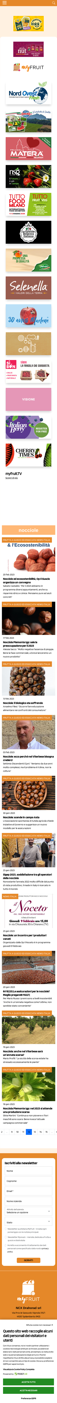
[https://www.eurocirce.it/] (28, 123)
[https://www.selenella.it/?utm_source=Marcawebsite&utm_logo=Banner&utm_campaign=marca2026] (28, 290)
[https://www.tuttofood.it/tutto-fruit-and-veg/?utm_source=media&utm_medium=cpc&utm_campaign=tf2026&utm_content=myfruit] (28, 207)
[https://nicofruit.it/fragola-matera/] (28, 151)
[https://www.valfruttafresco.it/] (28, 262)
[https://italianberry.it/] (28, 430)
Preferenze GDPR (28, 1398)
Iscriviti (28, 1260)
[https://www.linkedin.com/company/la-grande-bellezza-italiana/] (28, 235)
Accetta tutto (28, 1382)
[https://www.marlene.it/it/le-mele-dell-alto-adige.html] (28, 318)
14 (41, 1131)
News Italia (43, 539)
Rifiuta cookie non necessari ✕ (39, 1325)
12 (29, 1131)
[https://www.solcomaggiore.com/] (28, 346)
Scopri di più (11, 477)
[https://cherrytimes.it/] (28, 457)
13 (35, 1131)
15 (46, 1131)
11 (23, 1131)
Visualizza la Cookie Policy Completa (18, 1369)
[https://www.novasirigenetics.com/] (28, 179)
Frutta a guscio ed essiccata (19, 539)
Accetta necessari (28, 1390)
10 (17, 1131)
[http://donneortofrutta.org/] (28, 402)
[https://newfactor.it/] (28, 49)
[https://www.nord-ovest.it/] (28, 95)
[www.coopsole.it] (28, 374)
